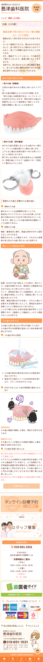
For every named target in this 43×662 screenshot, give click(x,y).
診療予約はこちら (21, 486)
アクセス (13, 660)
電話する (21, 660)
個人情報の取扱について (14, 625)
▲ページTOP (35, 648)
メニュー (39, 660)
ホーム (4, 660)
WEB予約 (30, 660)
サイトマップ (33, 625)
